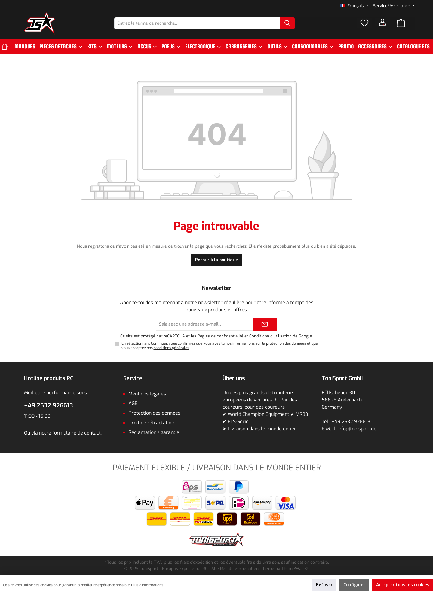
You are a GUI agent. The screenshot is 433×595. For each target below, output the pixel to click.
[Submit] (265, 324)
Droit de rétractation (151, 423)
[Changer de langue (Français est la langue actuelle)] (354, 6)
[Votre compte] (382, 22)
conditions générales (171, 348)
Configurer (354, 585)
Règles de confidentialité (220, 336)
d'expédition (201, 562)
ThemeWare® (295, 569)
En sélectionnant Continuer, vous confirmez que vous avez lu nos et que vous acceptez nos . (219, 345)
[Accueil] (6, 46)
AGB (133, 403)
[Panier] (401, 23)
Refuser (324, 585)
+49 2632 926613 (48, 405)
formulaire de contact (76, 433)
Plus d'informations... (148, 585)
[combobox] (197, 23)
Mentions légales (147, 394)
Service (132, 378)
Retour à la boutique (216, 260)
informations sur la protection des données (269, 343)
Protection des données (154, 413)
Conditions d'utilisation (270, 336)
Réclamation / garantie (153, 432)
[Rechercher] (287, 23)
